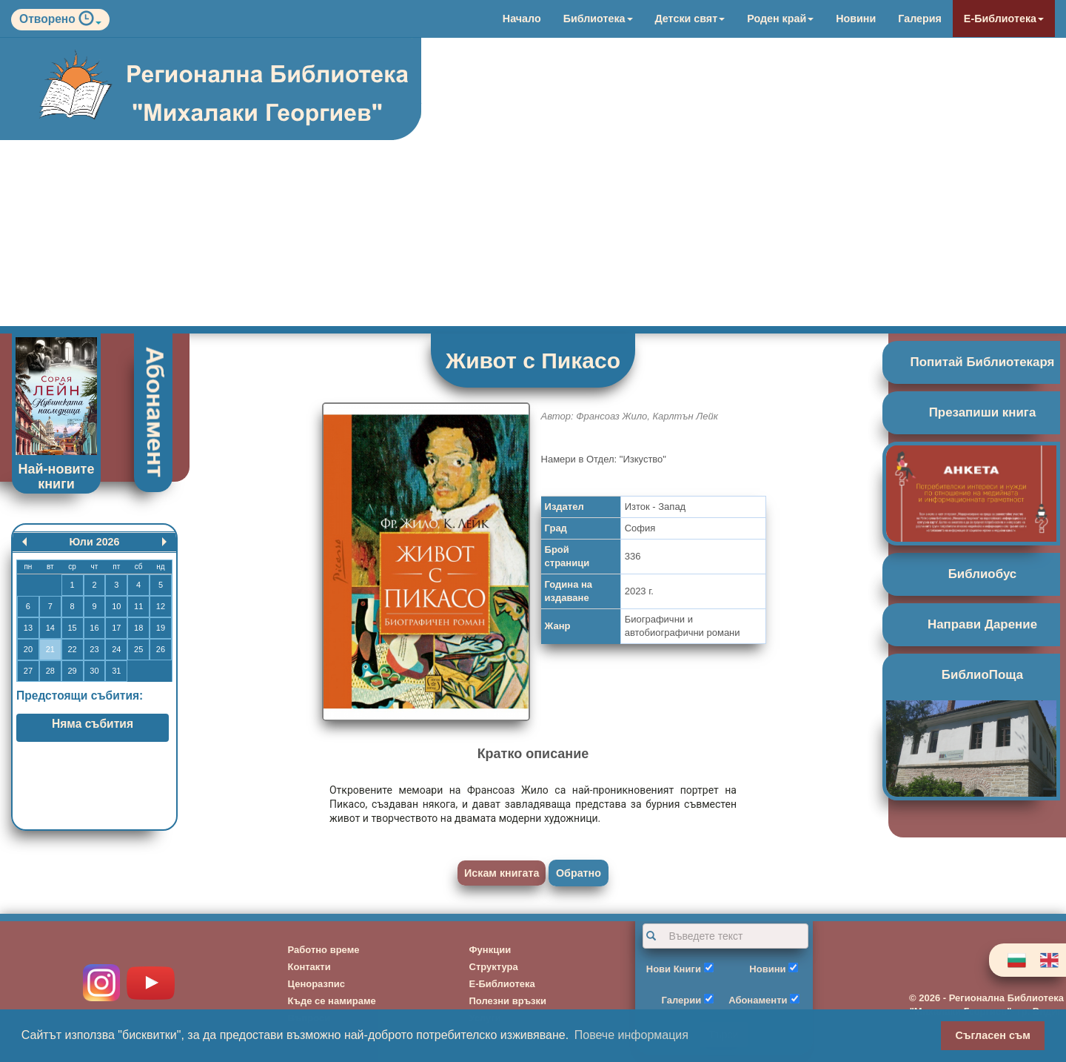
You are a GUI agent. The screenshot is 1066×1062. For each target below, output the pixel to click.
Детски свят (690, 18)
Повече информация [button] (631, 1035)
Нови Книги (673, 969)
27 (28, 670)
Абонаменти (757, 1000)
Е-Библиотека (1004, 18)
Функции (490, 949)
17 (116, 627)
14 (50, 627)
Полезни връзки (508, 1000)
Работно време (324, 949)
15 (71, 627)
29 (71, 670)
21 (50, 649)
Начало (522, 18)
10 (116, 606)
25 (138, 649)
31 (116, 670)
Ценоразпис (317, 983)
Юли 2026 (94, 542)
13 (28, 627)
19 (160, 627)
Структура (493, 966)
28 (50, 670)
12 (160, 606)
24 (116, 649)
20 (28, 649)
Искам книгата (501, 873)
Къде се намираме (332, 1000)
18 (138, 627)
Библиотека (598, 18)
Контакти (309, 966)
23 (94, 649)
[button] (89, 21)
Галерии (682, 1000)
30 (94, 670)
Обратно (578, 873)
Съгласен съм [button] (993, 1035)
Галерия (920, 18)
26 (160, 649)
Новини (856, 18)
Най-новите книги (57, 476)
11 (138, 606)
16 (94, 627)
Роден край (780, 18)
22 (71, 649)
